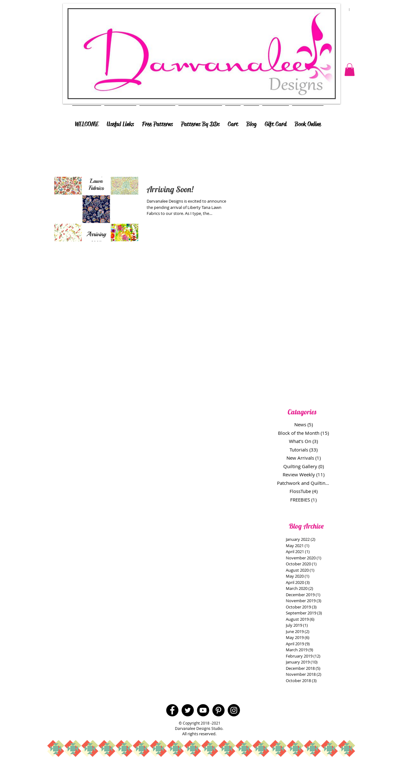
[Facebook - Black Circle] (172, 710)
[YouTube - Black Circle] (203, 710)
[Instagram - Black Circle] (234, 710)
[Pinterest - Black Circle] (218, 710)
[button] (349, 69)
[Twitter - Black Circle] (188, 710)
